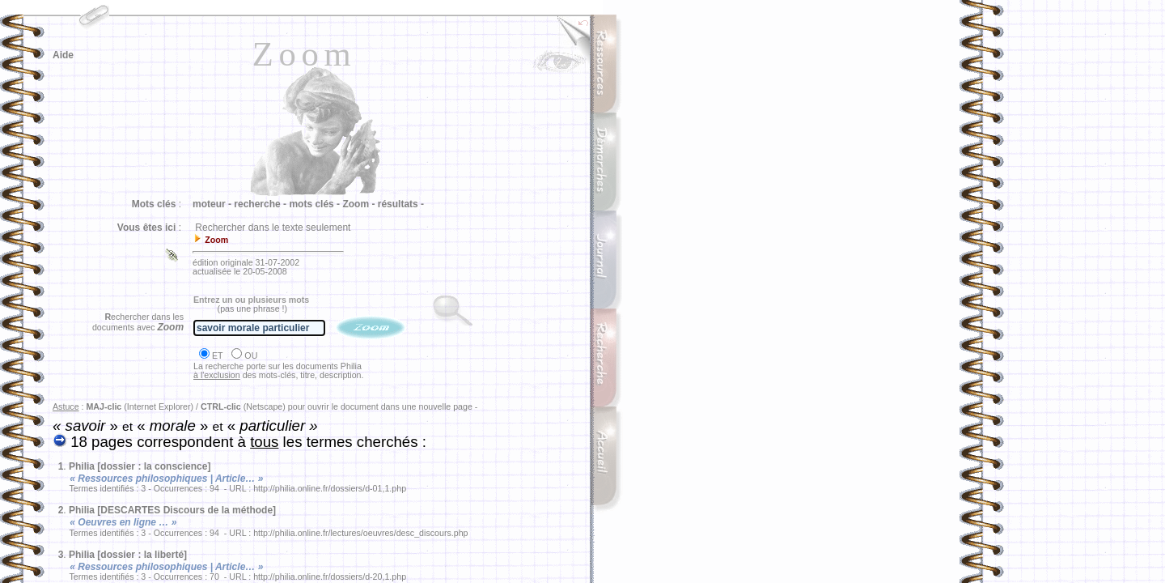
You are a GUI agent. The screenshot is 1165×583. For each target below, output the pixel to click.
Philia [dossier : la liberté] (128, 554)
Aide (63, 55)
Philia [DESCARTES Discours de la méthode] (172, 510)
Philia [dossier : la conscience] (139, 466)
